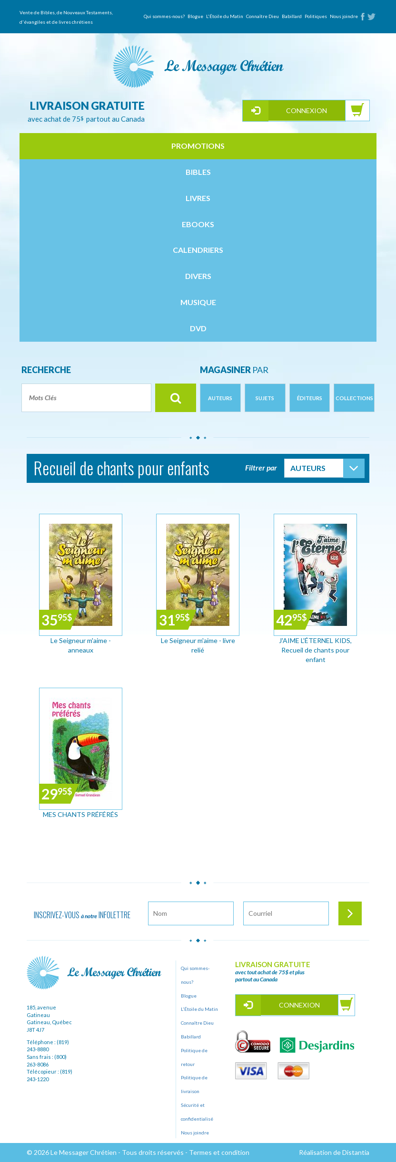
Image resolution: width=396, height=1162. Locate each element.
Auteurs (220, 398)
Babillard (292, 16)
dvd (198, 328)
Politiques (316, 16)
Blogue (195, 16)
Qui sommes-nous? (164, 16)
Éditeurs (309, 398)
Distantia (355, 1152)
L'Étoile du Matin (224, 16)
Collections (354, 398)
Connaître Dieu (262, 16)
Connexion (306, 110)
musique (198, 302)
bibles (198, 171)
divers (198, 275)
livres (198, 197)
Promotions (198, 145)
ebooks (198, 224)
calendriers (198, 249)
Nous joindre (344, 16)
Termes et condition (219, 1152)
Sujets (265, 398)
